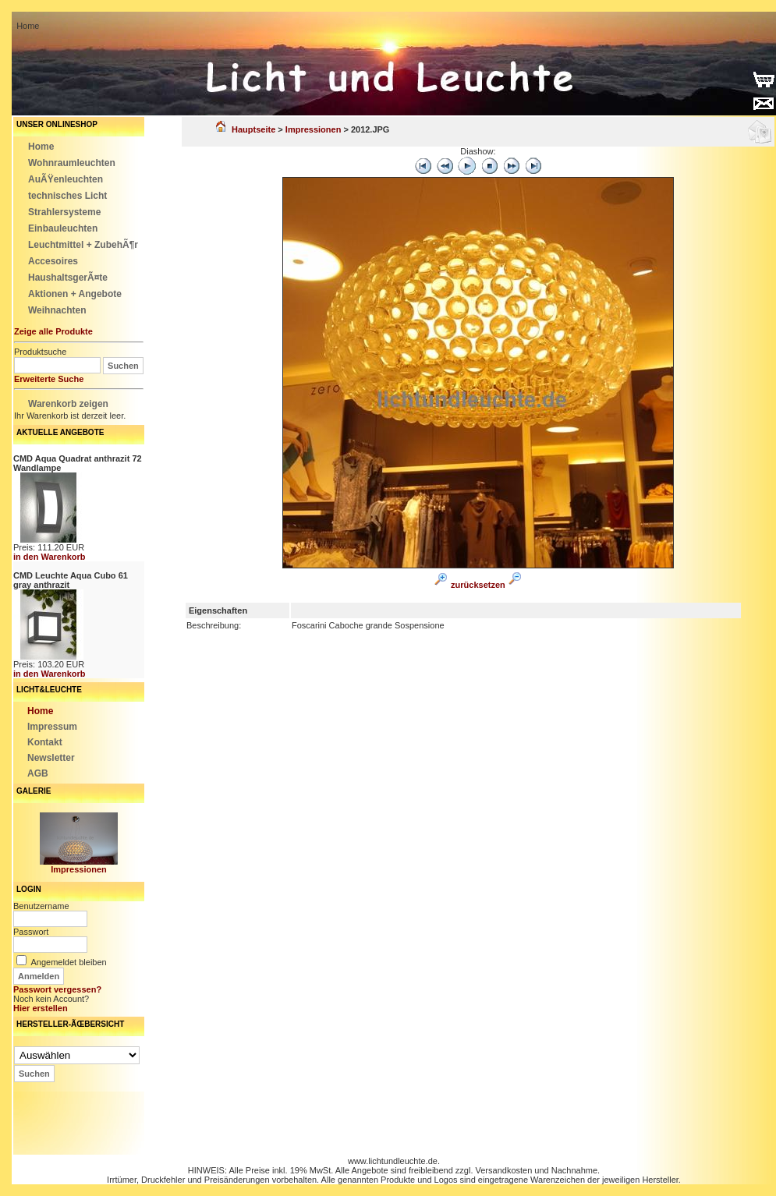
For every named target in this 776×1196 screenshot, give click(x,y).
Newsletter (51, 757)
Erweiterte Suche (48, 379)
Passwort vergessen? (57, 989)
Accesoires (53, 261)
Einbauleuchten (62, 228)
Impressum (52, 726)
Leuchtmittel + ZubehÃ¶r (83, 244)
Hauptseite (246, 129)
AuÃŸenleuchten (65, 179)
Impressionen (79, 869)
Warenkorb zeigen (68, 403)
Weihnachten (57, 310)
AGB (37, 773)
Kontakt (44, 742)
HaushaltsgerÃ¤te (68, 277)
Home (41, 146)
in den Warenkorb (49, 556)
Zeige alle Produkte (53, 331)
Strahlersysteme (64, 212)
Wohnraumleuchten (71, 162)
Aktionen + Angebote (75, 293)
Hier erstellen (40, 1008)
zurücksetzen (478, 584)
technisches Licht (67, 195)
